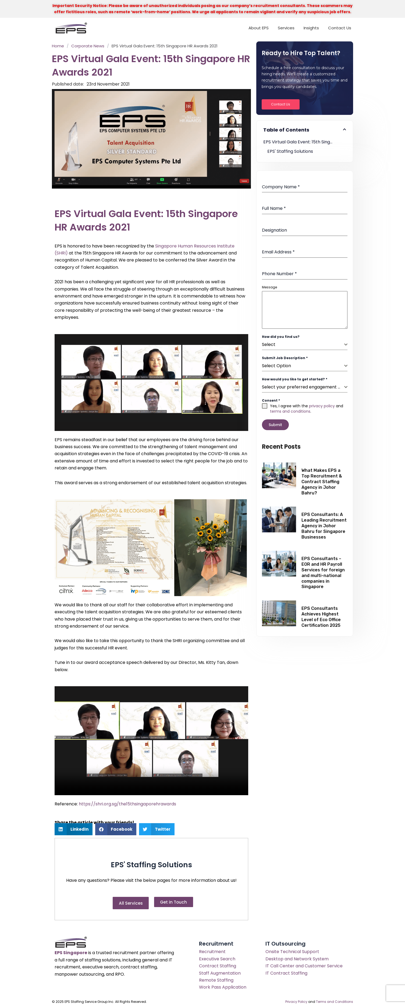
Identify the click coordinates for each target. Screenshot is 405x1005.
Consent (271, 400)
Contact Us (339, 28)
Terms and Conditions (334, 999)
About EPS (258, 28)
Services (286, 28)
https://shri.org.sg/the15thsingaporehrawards (127, 804)
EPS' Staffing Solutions (290, 151)
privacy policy (322, 406)
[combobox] (304, 344)
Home (58, 46)
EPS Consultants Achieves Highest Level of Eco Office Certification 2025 (321, 614)
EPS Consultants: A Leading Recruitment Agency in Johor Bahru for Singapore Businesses (324, 523)
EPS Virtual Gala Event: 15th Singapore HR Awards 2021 (304, 142)
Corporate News (87, 46)
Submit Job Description (285, 358)
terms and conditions (290, 411)
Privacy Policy (296, 999)
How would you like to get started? (294, 379)
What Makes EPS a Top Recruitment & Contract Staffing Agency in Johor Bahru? (321, 479)
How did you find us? (281, 336)
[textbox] (303, 344)
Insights (311, 28)
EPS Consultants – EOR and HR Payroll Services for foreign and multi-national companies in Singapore (323, 570)
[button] (74, 829)
